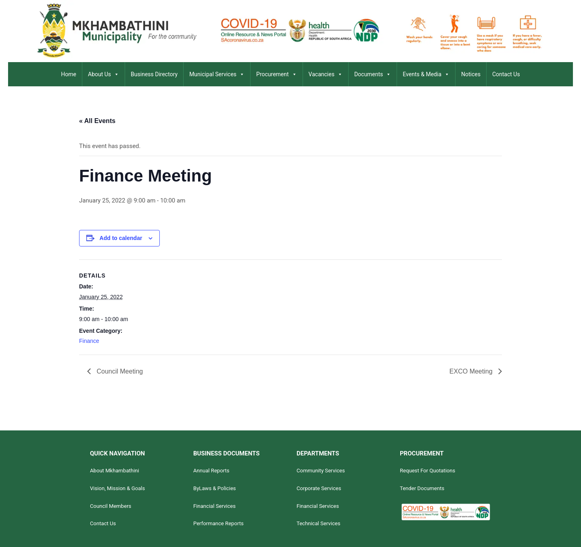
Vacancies (326, 74)
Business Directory (154, 74)
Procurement (276, 74)
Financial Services (214, 506)
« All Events (97, 120)
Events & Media (426, 74)
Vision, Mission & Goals (117, 488)
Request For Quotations (427, 471)
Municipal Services (217, 74)
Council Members (110, 506)
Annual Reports (211, 471)
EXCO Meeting (471, 371)
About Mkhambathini (114, 471)
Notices (471, 74)
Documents (372, 74)
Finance (89, 341)
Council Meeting (119, 371)
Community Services (321, 471)
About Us (103, 74)
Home (68, 74)
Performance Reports (218, 523)
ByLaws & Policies (214, 488)
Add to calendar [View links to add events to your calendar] (121, 238)
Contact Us (506, 74)
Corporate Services (319, 488)
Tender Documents (422, 488)
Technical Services (319, 523)
